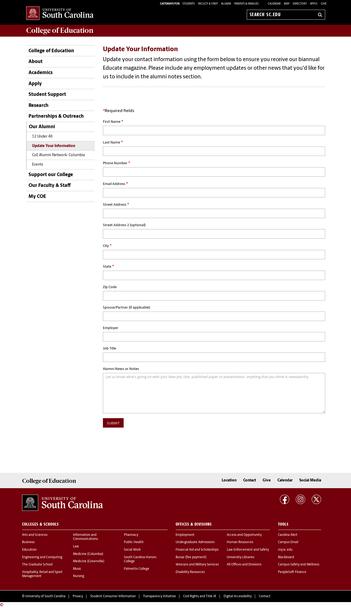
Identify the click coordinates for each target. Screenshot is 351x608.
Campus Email (288, 542)
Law (76, 546)
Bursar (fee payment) (191, 557)
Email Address (115, 184)
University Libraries (240, 557)
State (108, 266)
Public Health (134, 542)
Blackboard (286, 557)
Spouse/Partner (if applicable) (126, 307)
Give (323, 3)
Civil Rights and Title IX (199, 596)
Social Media (310, 480)
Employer (110, 328)
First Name (113, 122)
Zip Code (110, 287)
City (107, 246)
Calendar (274, 3)
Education (29, 549)
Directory (300, 3)
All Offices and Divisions (244, 564)
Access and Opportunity (244, 535)
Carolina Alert (287, 535)
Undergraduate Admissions (195, 542)
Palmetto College (136, 569)
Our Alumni (42, 127)
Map (287, 3)
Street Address (116, 204)
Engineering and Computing (42, 557)
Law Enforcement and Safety (248, 549)
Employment (185, 535)
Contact (249, 480)
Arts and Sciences (34, 535)
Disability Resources (190, 572)
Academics (41, 72)
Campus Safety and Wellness (298, 564)
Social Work (132, 549)
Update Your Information (53, 146)
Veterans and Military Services (197, 564)
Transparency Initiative (159, 596)
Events (37, 164)
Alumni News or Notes (121, 369)
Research (38, 105)
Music (77, 569)
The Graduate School (37, 564)
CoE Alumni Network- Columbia (58, 155)
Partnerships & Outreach (56, 116)
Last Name (113, 142)
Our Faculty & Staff (50, 185)
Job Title (109, 348)
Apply (314, 3)
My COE (37, 196)
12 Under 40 (42, 136)
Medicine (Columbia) (88, 554)
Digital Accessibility (238, 596)
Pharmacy (131, 535)
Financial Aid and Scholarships (197, 549)
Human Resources (240, 542)
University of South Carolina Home (59, 13)
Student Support (47, 94)
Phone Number (116, 163)
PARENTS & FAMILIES (246, 3)
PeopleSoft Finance (292, 572)
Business (28, 542)
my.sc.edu (285, 549)
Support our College (51, 174)
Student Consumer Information (113, 596)
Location (229, 480)
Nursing (78, 576)
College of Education (51, 51)
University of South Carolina (45, 596)
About (36, 61)
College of (59, 30)
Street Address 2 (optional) (124, 225)
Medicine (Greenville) (88, 561)
